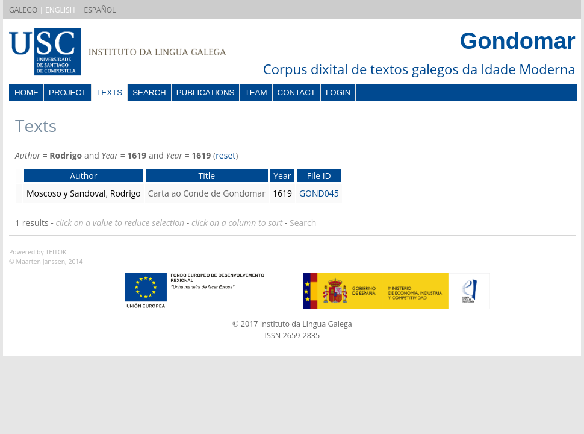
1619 (282, 193)
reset (225, 155)
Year (282, 175)
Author (83, 175)
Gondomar (518, 41)
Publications (205, 92)
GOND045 (319, 193)
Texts (109, 92)
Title (206, 175)
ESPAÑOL (100, 10)
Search (149, 92)
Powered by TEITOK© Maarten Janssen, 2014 (46, 257)
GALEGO (23, 10)
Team (255, 92)
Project (67, 92)
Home (26, 92)
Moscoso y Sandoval (66, 193)
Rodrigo (125, 193)
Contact (296, 92)
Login (338, 92)
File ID (319, 175)
